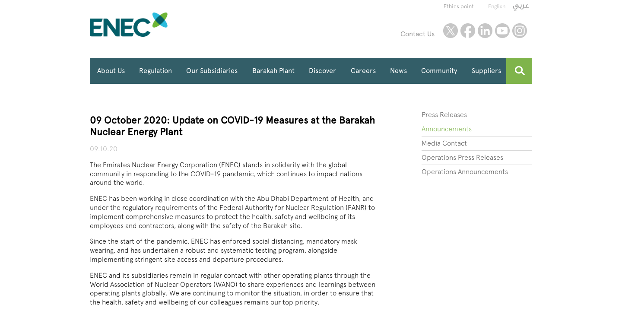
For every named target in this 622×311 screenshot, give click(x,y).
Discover (322, 71)
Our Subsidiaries (212, 71)
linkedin (485, 30)
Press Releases (444, 115)
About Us (111, 71)
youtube (502, 30)
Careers (363, 71)
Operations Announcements (465, 172)
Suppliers (486, 71)
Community (439, 71)
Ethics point (459, 6)
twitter (450, 30)
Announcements (447, 129)
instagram (519, 30)
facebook (467, 30)
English (496, 6)
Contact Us (417, 34)
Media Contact (444, 143)
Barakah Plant (273, 71)
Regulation (155, 71)
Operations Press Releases (462, 157)
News (398, 71)
